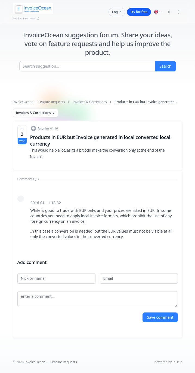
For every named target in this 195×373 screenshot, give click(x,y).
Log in (117, 12)
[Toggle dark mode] (169, 12)
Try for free (138, 12)
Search (165, 66)
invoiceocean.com (26, 18)
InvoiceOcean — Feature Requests (39, 102)
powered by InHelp (168, 362)
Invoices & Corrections (90, 102)
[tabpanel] (97, 217)
